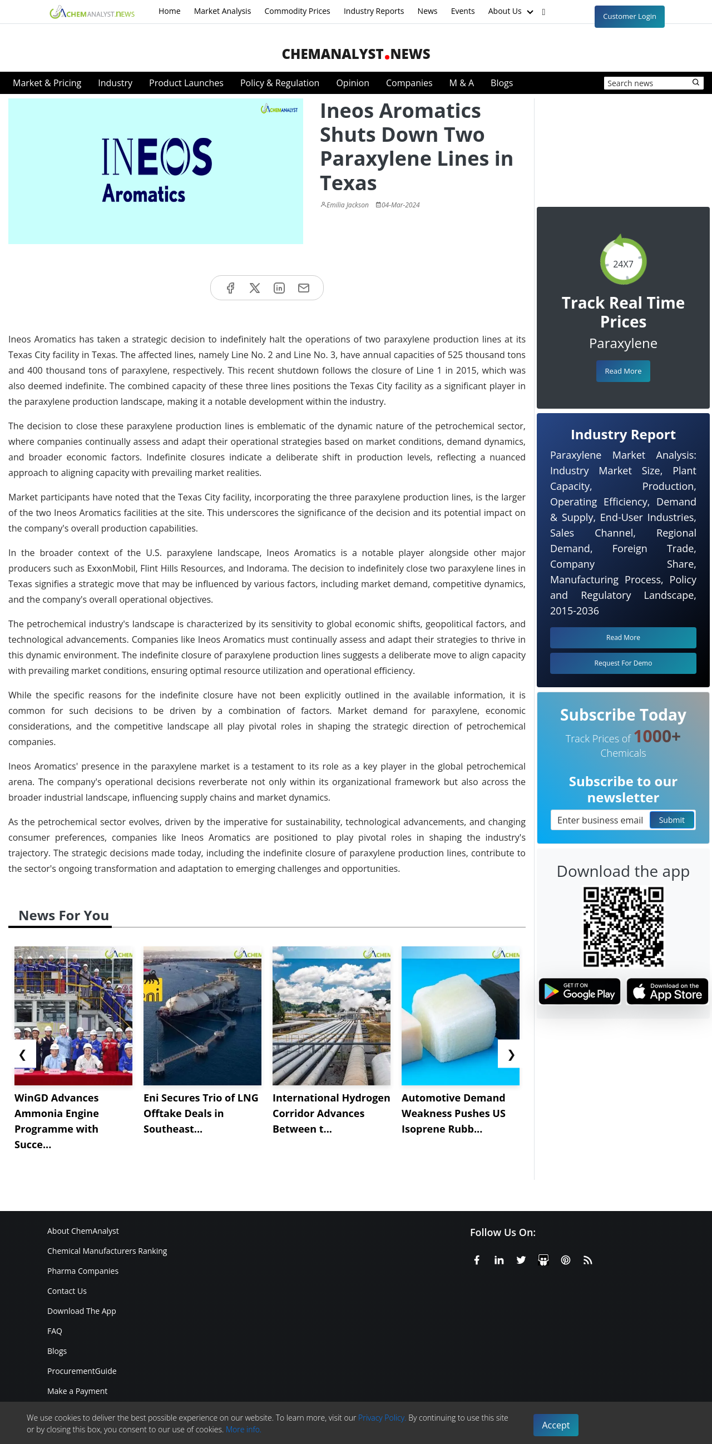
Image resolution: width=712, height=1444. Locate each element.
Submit (672, 820)
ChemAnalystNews (355, 53)
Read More (623, 371)
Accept (556, 1425)
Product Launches (186, 83)
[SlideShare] (543, 1258)
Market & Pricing (47, 83)
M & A (461, 83)
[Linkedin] (499, 1258)
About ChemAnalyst (83, 1230)
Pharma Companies (82, 1271)
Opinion (352, 83)
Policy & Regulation (279, 83)
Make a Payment (77, 1391)
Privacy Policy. (382, 1417)
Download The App (81, 1311)
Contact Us (67, 1291)
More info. (243, 1429)
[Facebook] (476, 1258)
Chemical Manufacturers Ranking (107, 1250)
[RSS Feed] (588, 1258)
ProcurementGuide (82, 1371)
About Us (512, 12)
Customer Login (629, 16)
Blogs (502, 83)
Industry (115, 83)
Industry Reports (374, 11)
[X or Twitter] (521, 1258)
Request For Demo (623, 663)
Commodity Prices (297, 11)
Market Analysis (222, 11)
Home (170, 11)
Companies (409, 83)
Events (463, 11)
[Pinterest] (565, 1258)
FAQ (54, 1331)
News (428, 11)
